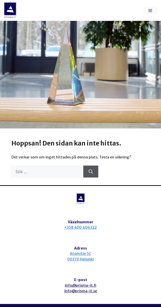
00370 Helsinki (80, 259)
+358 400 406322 (80, 227)
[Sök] (90, 172)
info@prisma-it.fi (80, 285)
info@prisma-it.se (80, 291)
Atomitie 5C (80, 253)
